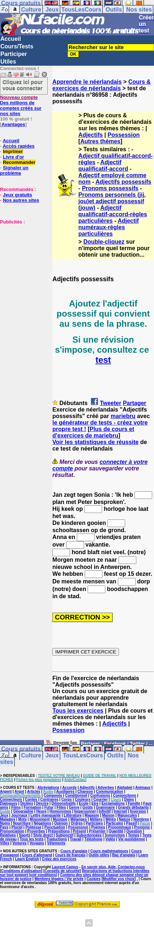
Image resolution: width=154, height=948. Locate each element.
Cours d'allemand (37, 855)
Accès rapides (18, 146)
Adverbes (106, 788)
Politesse (33, 827)
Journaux (19, 815)
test (103, 360)
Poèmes (98, 827)
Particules (114, 823)
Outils (114, 9)
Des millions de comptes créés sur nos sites (20, 105)
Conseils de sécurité (62, 871)
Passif (131, 823)
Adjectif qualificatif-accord (103, 165)
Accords (69, 788)
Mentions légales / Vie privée (59, 879)
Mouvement (40, 819)
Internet (120, 811)
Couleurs (82, 799)
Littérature (73, 815)
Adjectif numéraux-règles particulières (108, 227)
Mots (22, 819)
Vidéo (110, 839)
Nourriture (22, 823)
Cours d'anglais (74, 851)
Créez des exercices (59, 859)
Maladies (7, 819)
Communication (109, 791)
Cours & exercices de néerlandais (101, 85)
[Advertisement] (21, 261)
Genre (74, 807)
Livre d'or (13, 157)
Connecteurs (11, 799)
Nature (125, 819)
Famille (134, 803)
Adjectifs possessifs (123, 182)
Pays (4, 827)
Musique (60, 819)
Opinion (61, 823)
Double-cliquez (103, 242)
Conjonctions (124, 795)
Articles (33, 791)
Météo (110, 819)
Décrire (42, 803)
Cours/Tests (16, 46)
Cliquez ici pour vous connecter (23, 85)
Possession (123, 135)
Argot (19, 791)
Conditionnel (76, 795)
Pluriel (17, 827)
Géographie (23, 811)
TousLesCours (81, 9)
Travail (76, 839)
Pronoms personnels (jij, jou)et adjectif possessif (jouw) (112, 201)
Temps (134, 835)
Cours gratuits (20, 749)
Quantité (116, 831)
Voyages (37, 843)
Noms (5, 823)
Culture (31, 9)
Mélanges (78, 819)
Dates (129, 799)
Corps (66, 799)
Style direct (43, 835)
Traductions (57, 839)
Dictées (26, 803)
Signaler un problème (14, 170)
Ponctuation (54, 827)
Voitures (19, 843)
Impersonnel (85, 811)
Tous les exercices (77, 711)
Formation (32, 807)
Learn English (27, 859)
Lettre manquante (46, 815)
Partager (134, 403)
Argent (6, 791)
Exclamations (112, 803)
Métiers (96, 819)
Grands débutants (133, 807)
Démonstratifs (64, 803)
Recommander (19, 162)
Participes (94, 823)
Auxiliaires (65, 791)
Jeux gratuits (17, 194)
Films (16, 807)
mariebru (123, 416)
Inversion (138, 811)
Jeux (51, 9)
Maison (108, 815)
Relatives (8, 835)
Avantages (13, 124)
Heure (41, 811)
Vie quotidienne (131, 839)
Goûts (88, 807)
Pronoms (142, 827)
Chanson (85, 791)
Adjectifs (90, 135)
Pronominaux (119, 827)
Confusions (100, 795)
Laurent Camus (65, 867)
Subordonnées (89, 835)
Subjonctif (65, 835)
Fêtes (61, 807)
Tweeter (110, 403)
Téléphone (93, 839)
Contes (31, 799)
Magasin (92, 815)
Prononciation (12, 831)
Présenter (97, 831)
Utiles (8, 61)
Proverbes (36, 831)
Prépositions (59, 831)
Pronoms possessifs (110, 188)
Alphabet (124, 788)
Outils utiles (98, 855)
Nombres (141, 819)
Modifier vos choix (119, 879)
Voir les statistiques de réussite (95, 442)
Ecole (84, 803)
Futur (49, 807)
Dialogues (8, 803)
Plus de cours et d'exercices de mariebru (93, 432)
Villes (4, 843)
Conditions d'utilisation (21, 871)
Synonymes (115, 835)
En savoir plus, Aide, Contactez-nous (113, 867)
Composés (53, 795)
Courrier (100, 799)
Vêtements (56, 843)
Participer (13, 54)
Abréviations (49, 788)
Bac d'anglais (123, 855)
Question (134, 831)
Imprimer (13, 151)
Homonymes (60, 811)
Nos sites (139, 9)
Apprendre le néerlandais (87, 82)
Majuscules (127, 815)
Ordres (77, 823)
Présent (79, 831)
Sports (24, 835)
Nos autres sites (21, 200)
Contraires (49, 799)
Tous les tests (32, 839)
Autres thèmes (100, 141)
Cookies (94, 879)
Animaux (142, 788)
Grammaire (105, 807)
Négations (42, 823)
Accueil (10, 39)
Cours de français (70, 855)
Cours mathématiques (109, 851)
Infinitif (105, 811)
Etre (95, 803)
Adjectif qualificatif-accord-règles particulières (112, 214)
